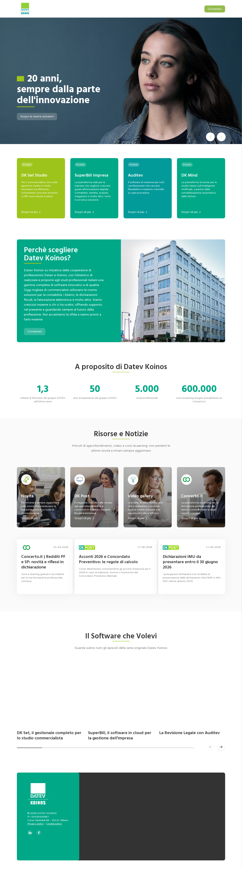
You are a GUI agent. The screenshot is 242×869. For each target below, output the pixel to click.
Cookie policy (54, 826)
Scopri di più (30, 212)
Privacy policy (35, 826)
